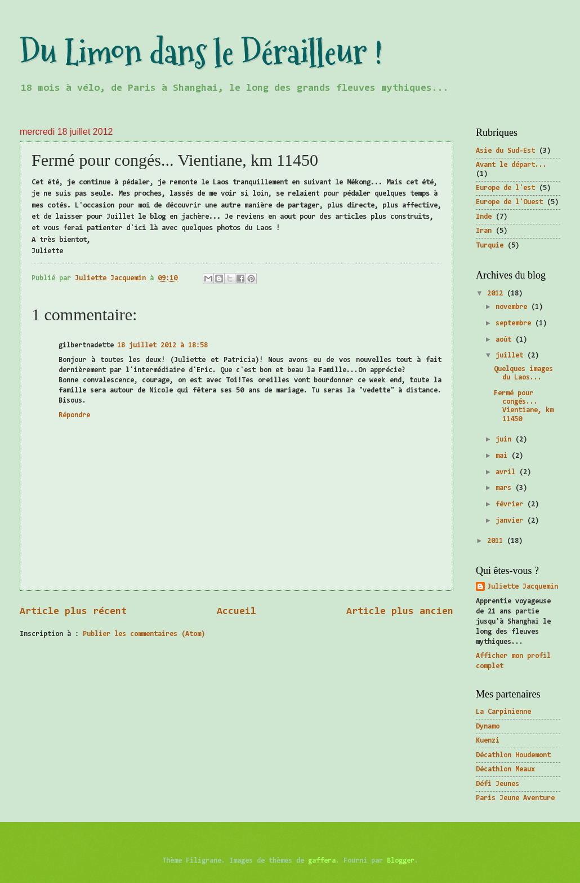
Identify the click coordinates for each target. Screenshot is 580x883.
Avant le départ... (511, 165)
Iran (484, 231)
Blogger (400, 860)
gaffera (322, 860)
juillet (511, 355)
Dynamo (487, 726)
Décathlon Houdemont (513, 755)
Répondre (74, 415)
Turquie (489, 245)
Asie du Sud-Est (505, 150)
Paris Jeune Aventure (515, 798)
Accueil (236, 612)
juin (505, 439)
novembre (513, 307)
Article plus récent (73, 612)
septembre (515, 323)
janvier (511, 520)
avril (507, 472)
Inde (484, 216)
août (505, 339)
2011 (497, 541)
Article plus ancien (399, 612)
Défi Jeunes (497, 784)
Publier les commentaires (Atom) (144, 634)
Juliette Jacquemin (522, 586)
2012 (497, 293)
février (511, 504)
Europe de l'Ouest (509, 202)
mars (505, 488)
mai (503, 456)
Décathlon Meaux (505, 769)
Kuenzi (487, 740)
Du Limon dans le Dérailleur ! (201, 52)
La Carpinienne (503, 712)
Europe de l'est (505, 188)
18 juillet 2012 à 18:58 (162, 345)
